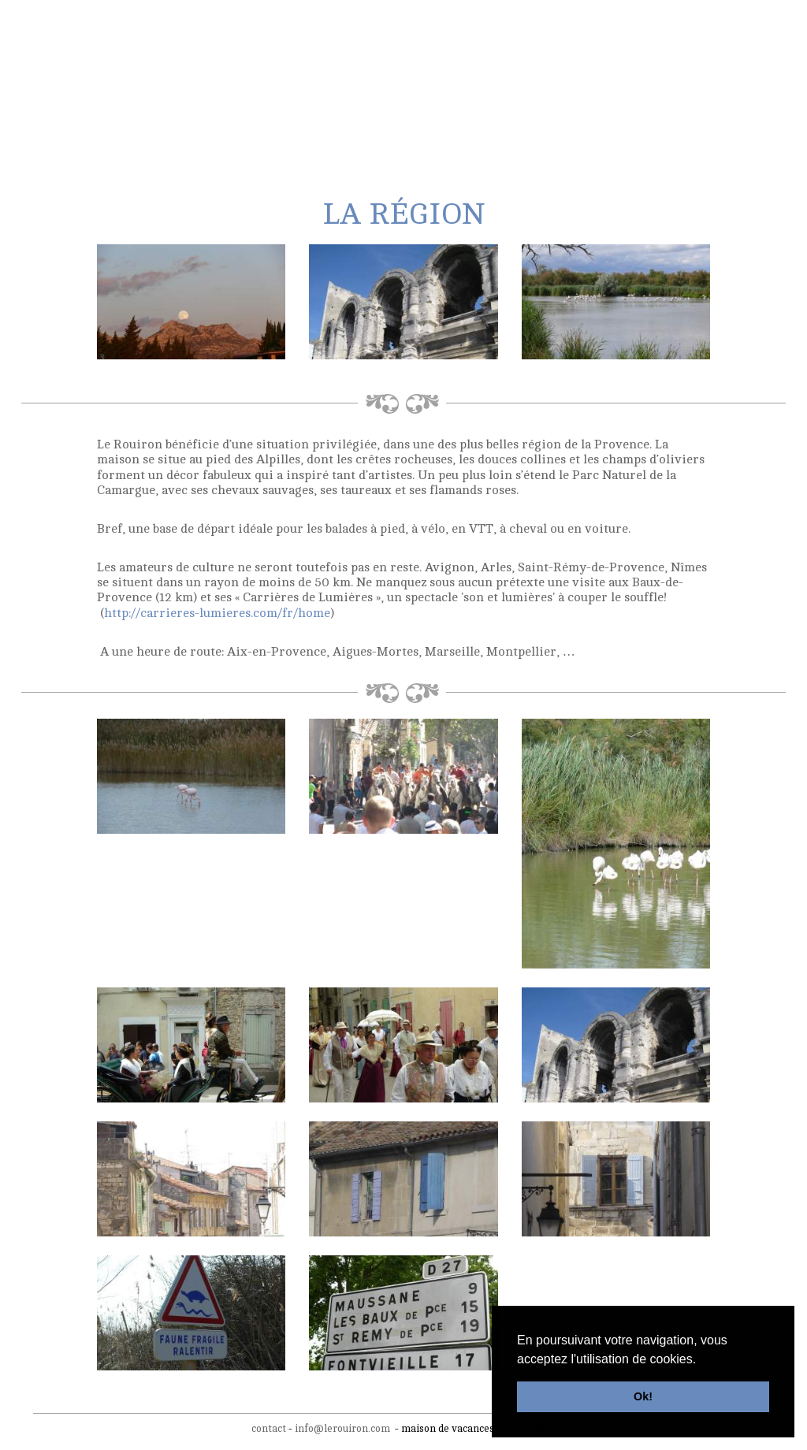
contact (268, 1426)
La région (298, 111)
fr (723, 22)
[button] (702, 1360)
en (739, 22)
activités (382, 111)
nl (708, 22)
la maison (100, 111)
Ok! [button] (643, 1396)
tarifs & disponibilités (504, 111)
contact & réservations (668, 111)
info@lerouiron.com (342, 1426)
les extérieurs (200, 111)
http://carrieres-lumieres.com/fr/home (217, 611)
